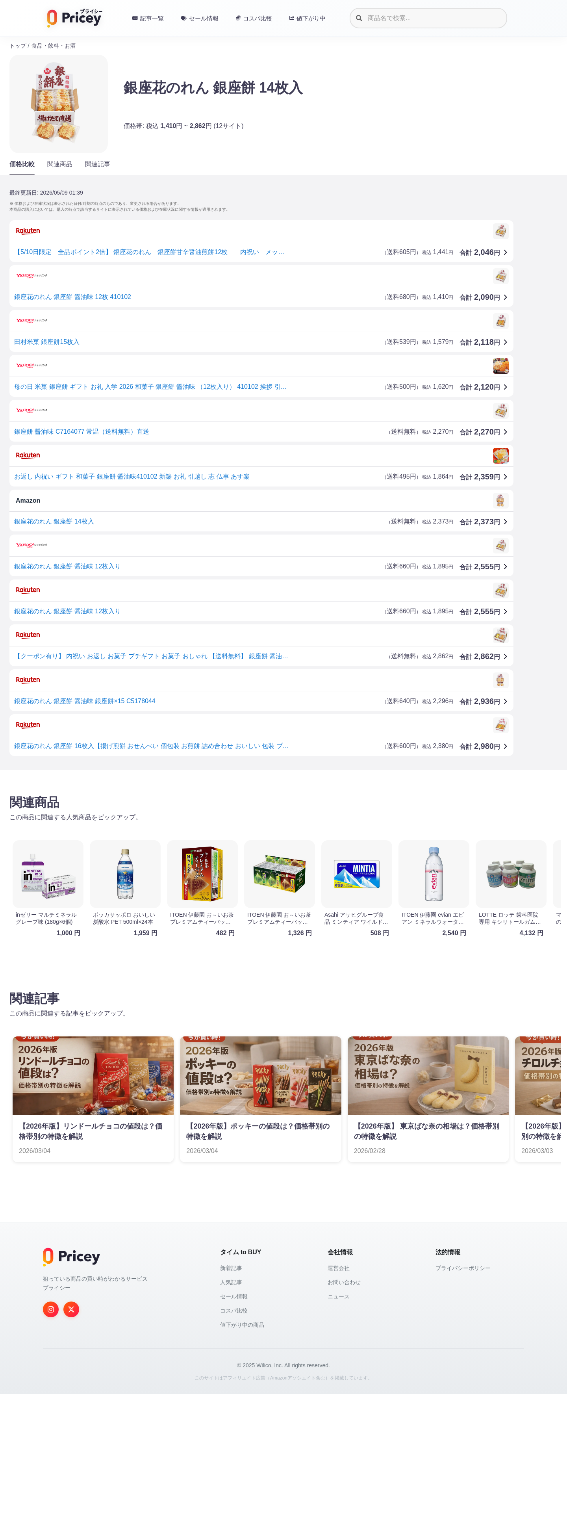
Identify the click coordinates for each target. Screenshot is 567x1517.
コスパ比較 (234, 1310)
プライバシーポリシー (463, 1268)
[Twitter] (71, 1309)
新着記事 (231, 1268)
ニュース (339, 1296)
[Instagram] (51, 1309)
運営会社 (339, 1268)
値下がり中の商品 (242, 1325)
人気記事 (231, 1282)
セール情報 (234, 1296)
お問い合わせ (344, 1282)
